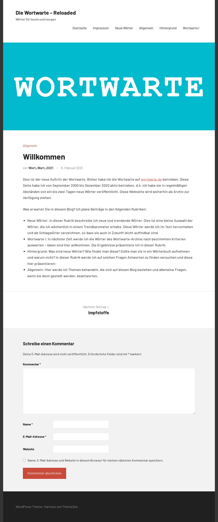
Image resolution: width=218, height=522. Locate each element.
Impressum (101, 28)
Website (28, 449)
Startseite (79, 28)
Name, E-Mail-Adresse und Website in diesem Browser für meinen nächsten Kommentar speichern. (95, 460)
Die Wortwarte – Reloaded (51, 12)
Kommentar (32, 364)
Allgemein (146, 28)
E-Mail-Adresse (34, 436)
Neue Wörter (124, 28)
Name (28, 424)
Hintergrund (168, 28)
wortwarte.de (151, 179)
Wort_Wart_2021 (41, 168)
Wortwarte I (191, 28)
